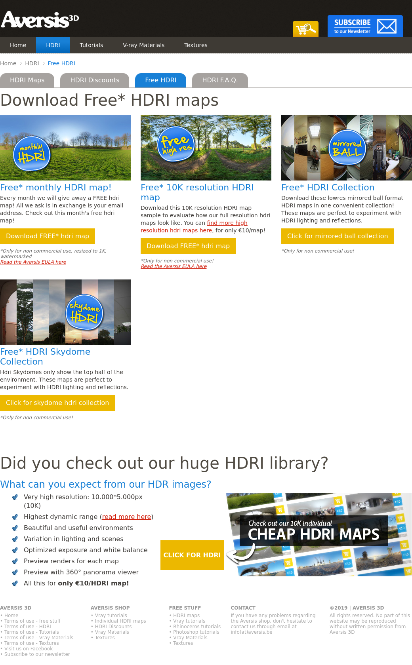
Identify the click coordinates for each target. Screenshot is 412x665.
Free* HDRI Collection (328, 187)
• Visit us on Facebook (26, 649)
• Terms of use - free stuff (30, 621)
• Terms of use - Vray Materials (36, 637)
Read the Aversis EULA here (33, 262)
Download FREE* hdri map (47, 236)
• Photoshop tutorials (194, 632)
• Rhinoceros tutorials (195, 626)
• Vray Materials (110, 632)
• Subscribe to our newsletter (35, 654)
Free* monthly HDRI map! (56, 187)
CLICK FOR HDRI (192, 555)
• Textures (103, 637)
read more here (126, 517)
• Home (9, 615)
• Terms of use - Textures (29, 643)
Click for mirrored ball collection (337, 236)
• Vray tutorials (109, 615)
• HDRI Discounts (111, 626)
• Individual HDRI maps (118, 621)
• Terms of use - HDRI (25, 626)
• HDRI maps (184, 615)
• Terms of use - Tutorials (29, 632)
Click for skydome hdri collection (57, 403)
